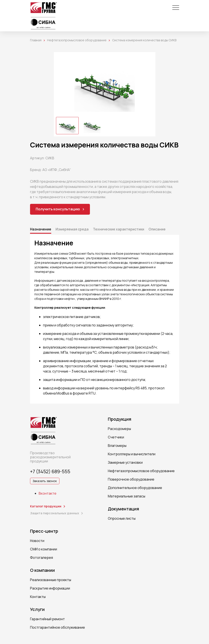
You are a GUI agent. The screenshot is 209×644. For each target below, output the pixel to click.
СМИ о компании (43, 549)
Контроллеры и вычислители (131, 454)
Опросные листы (122, 518)
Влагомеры (117, 445)
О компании (42, 570)
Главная (35, 40)
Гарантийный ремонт (47, 619)
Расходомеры (119, 428)
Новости (37, 540)
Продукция (119, 419)
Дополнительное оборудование (135, 487)
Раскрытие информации (50, 588)
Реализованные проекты (50, 579)
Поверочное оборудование (131, 479)
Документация (123, 508)
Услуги (37, 609)
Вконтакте (47, 493)
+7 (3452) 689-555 (50, 471)
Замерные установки (125, 462)
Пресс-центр (44, 531)
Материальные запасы (126, 496)
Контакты (38, 596)
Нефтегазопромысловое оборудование (77, 40)
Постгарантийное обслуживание (57, 627)
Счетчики (116, 437)
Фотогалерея (41, 557)
